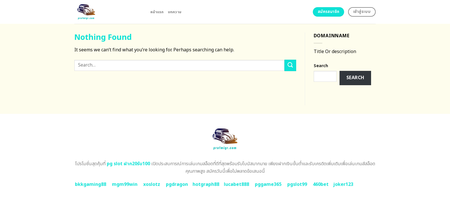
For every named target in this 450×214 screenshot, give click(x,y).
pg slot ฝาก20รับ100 (128, 163)
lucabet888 (236, 184)
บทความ (175, 12)
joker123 (343, 184)
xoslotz (151, 184)
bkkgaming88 (90, 184)
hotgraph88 (206, 184)
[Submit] (290, 65)
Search (321, 66)
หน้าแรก (157, 12)
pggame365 (268, 184)
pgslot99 (297, 184)
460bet (321, 184)
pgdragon (177, 184)
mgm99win (124, 184)
